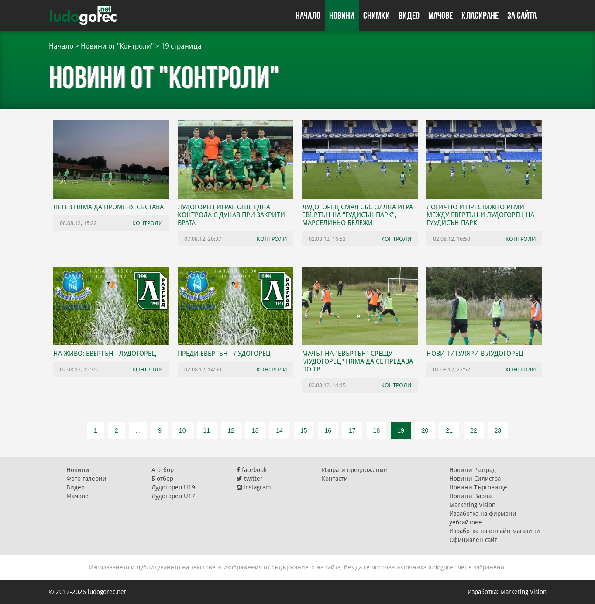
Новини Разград (472, 469)
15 (303, 430)
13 (255, 430)
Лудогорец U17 (173, 496)
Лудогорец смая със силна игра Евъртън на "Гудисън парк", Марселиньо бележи (357, 215)
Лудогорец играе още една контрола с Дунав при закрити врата (231, 215)
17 (352, 430)
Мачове (440, 15)
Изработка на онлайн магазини (494, 531)
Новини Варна (470, 496)
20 (425, 430)
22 (473, 430)
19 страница (181, 46)
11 (206, 430)
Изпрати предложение (354, 469)
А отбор (162, 469)
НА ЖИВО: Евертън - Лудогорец (104, 354)
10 (182, 430)
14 (279, 430)
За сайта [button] (522, 15)
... (138, 430)
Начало (308, 15)
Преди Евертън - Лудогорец (224, 354)
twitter (250, 478)
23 (498, 430)
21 (449, 430)
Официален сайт (473, 539)
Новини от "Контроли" (117, 46)
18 (376, 430)
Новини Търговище (478, 487)
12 (230, 430)
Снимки (376, 15)
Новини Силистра (475, 478)
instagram (254, 487)
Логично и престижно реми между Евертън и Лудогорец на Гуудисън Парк (480, 215)
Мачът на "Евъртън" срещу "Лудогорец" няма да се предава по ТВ (357, 361)
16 (327, 430)
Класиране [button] (480, 15)
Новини (341, 15)
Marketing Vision (472, 504)
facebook (252, 469)
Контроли (147, 223)
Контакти (335, 478)
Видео (409, 15)
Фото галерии (86, 478)
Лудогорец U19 (173, 487)
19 (400, 430)
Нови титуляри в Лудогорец (474, 354)
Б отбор (162, 478)
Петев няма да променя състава (108, 207)
